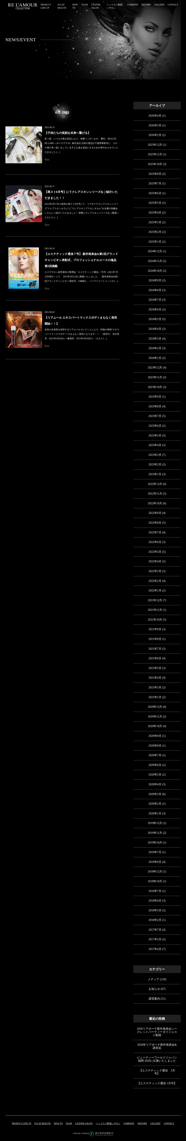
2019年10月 (155, 842)
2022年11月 (155, 493)
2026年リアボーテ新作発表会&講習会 (157, 1046)
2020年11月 (155, 716)
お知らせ (154, 988)
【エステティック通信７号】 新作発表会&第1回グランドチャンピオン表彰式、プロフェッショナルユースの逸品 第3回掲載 (81, 260)
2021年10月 (155, 619)
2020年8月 (155, 745)
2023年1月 (155, 474)
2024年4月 (155, 328)
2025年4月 (155, 212)
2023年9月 (155, 396)
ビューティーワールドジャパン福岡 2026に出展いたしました (157, 1059)
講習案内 (154, 998)
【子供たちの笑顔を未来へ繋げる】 (68, 133)
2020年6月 (155, 765)
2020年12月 (155, 706)
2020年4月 (155, 784)
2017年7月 (155, 929)
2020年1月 (155, 813)
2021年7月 (155, 648)
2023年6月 (155, 425)
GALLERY (159, 5)
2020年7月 (155, 755)
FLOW (85, 5)
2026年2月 (155, 135)
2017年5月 (155, 939)
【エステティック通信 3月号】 (157, 1072)
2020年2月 (155, 803)
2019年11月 (155, 832)
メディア (153, 979)
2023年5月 (155, 435)
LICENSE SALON (84, 1123)
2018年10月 (155, 881)
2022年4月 (155, 561)
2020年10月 (155, 726)
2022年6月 (155, 542)
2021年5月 (155, 668)
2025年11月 (155, 154)
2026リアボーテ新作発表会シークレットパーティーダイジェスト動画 (157, 1032)
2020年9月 (155, 735)
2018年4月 (155, 900)
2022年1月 (155, 590)
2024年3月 (155, 338)
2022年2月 (155, 580)
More (47, 159)
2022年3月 (155, 571)
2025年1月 (155, 241)
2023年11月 (155, 377)
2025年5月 (155, 202)
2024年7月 (155, 299)
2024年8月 (155, 290)
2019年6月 (155, 862)
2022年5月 (155, 551)
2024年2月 (155, 348)
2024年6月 (155, 309)
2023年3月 (155, 454)
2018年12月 (155, 871)
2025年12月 (155, 144)
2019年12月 (155, 823)
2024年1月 (155, 358)
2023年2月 (155, 464)
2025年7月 (155, 183)
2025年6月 (155, 193)
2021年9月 (155, 629)
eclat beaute (42, 1123)
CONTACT (173, 5)
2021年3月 (155, 687)
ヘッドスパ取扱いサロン (108, 1123)
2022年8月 (155, 522)
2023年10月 (155, 387)
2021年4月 (155, 677)
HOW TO (58, 1123)
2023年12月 (155, 367)
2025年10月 (155, 164)
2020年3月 (155, 794)
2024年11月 (155, 261)
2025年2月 (155, 232)
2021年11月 (155, 609)
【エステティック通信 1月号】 (157, 1083)
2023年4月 (155, 445)
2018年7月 (155, 891)
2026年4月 (155, 115)
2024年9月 (155, 280)
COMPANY (132, 5)
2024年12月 (155, 251)
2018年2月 (155, 920)
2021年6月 (155, 658)
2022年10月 (155, 503)
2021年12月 (155, 600)
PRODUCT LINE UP (21, 1123)
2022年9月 (155, 513)
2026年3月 (155, 125)
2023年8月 (155, 406)
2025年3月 (155, 222)
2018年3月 (155, 910)
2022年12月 (155, 484)
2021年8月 (155, 639)
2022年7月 (155, 532)
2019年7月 (155, 852)
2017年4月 (155, 949)
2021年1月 (155, 697)
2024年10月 (155, 270)
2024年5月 (155, 319)
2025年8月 (155, 173)
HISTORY (146, 5)
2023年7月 (155, 416)
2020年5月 (155, 774)
